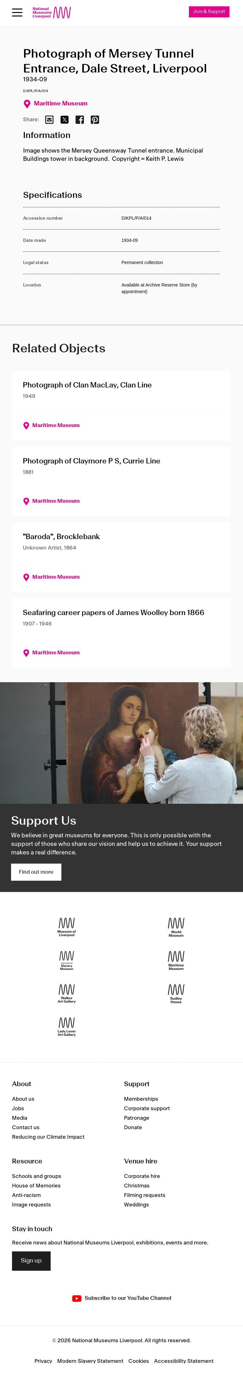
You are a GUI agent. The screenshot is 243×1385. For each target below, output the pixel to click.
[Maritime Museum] (176, 960)
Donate (133, 1127)
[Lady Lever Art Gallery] (67, 1027)
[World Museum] (176, 927)
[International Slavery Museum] (67, 960)
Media (19, 1118)
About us (23, 1099)
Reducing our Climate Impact (48, 1137)
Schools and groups (36, 1176)
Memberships (141, 1099)
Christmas (137, 1186)
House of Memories (36, 1186)
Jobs (18, 1108)
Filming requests (144, 1195)
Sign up (31, 1261)
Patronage (136, 1118)
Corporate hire (142, 1176)
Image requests (31, 1205)
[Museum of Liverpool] (67, 927)
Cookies (138, 1361)
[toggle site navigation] (17, 12)
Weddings (136, 1205)
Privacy (43, 1361)
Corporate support (147, 1108)
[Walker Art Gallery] (67, 993)
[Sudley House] (176, 993)
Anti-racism (26, 1195)
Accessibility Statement (184, 1361)
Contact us (26, 1127)
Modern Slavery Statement (90, 1361)
